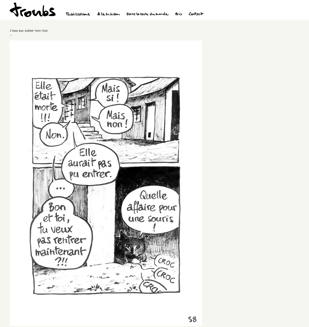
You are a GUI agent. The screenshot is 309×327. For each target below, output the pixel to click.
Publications (78, 14)
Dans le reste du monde (147, 14)
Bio (179, 14)
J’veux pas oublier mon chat (29, 30)
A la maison (108, 14)
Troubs (33, 9)
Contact (196, 14)
